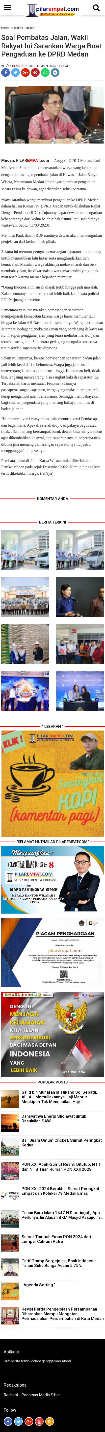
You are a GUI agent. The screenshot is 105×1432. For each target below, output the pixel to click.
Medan (30, 27)
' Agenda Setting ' (38, 1284)
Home (5, 27)
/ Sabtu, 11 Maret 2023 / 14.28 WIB (48, 66)
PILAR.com (33, 160)
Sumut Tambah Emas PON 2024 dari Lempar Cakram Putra (56, 1239)
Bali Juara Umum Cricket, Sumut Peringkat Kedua (62, 1142)
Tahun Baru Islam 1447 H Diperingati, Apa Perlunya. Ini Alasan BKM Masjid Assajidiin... (62, 1215)
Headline (17, 27)
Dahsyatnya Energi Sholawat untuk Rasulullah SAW (54, 1118)
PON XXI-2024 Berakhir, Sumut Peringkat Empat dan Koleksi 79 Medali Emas (60, 1191)
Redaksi (11, 1395)
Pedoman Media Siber (40, 1395)
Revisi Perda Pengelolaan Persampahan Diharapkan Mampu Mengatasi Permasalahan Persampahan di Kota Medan (63, 1314)
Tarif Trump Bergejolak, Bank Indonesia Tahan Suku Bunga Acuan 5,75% (59, 1263)
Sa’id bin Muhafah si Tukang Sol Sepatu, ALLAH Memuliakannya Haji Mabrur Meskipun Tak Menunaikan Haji (59, 1097)
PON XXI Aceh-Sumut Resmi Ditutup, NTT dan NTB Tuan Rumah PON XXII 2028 (61, 1166)
